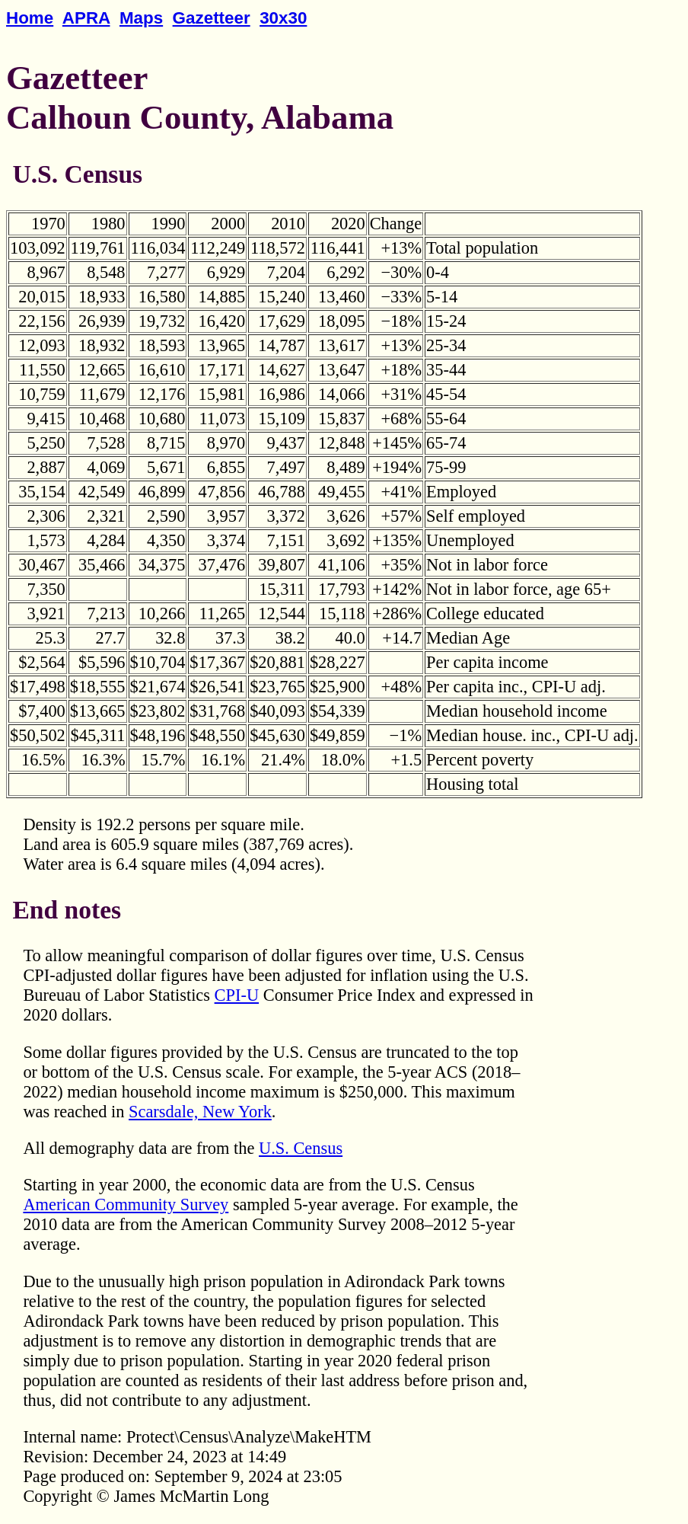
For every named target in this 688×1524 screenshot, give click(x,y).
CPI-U (237, 995)
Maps (141, 17)
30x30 (283, 17)
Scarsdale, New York (200, 1111)
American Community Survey (125, 1204)
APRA (86, 17)
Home (29, 17)
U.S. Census (300, 1148)
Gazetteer (211, 17)
